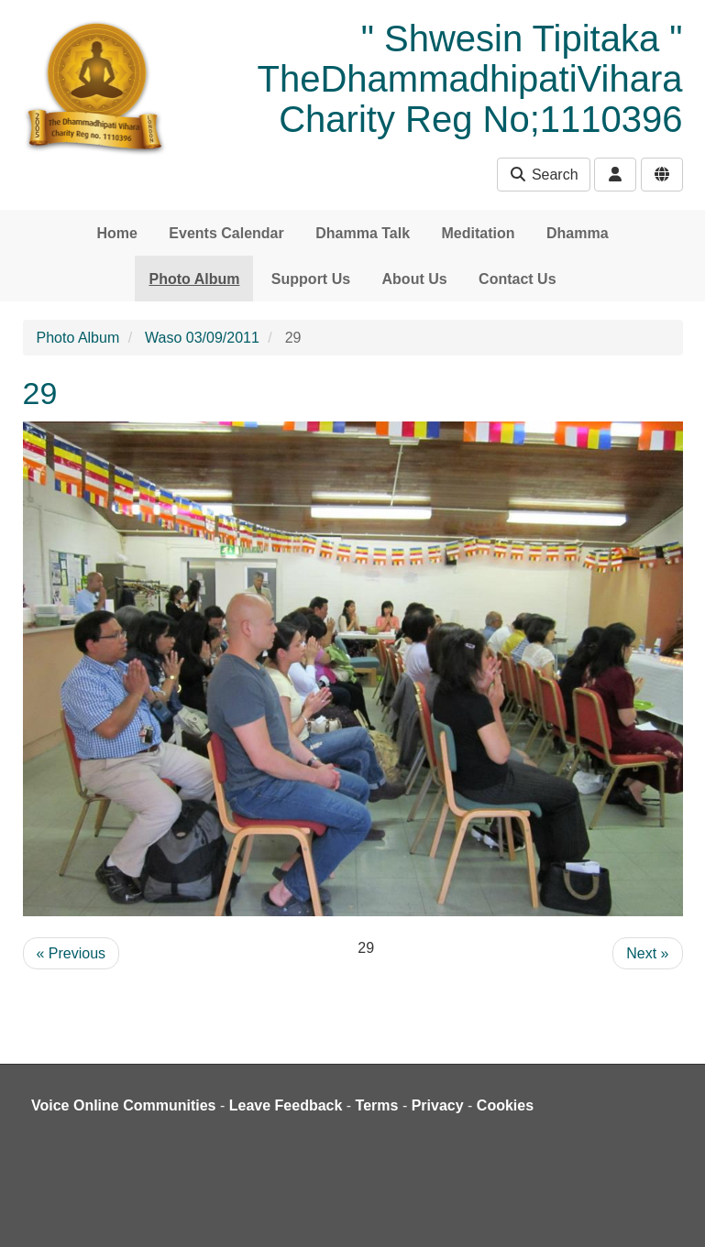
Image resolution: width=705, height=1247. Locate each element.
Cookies (505, 1105)
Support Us (310, 279)
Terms (377, 1105)
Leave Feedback (286, 1105)
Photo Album (194, 279)
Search (543, 174)
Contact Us (517, 279)
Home (116, 233)
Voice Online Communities (123, 1105)
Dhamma (577, 233)
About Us (414, 279)
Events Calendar (226, 233)
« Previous (71, 953)
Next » (647, 953)
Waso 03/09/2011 (202, 337)
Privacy (438, 1105)
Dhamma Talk (362, 233)
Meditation (478, 233)
